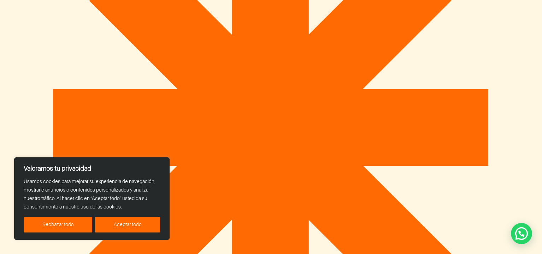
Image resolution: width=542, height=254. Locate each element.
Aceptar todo (128, 224)
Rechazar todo (58, 224)
